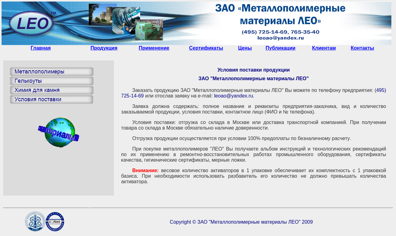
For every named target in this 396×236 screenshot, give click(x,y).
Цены (245, 48)
